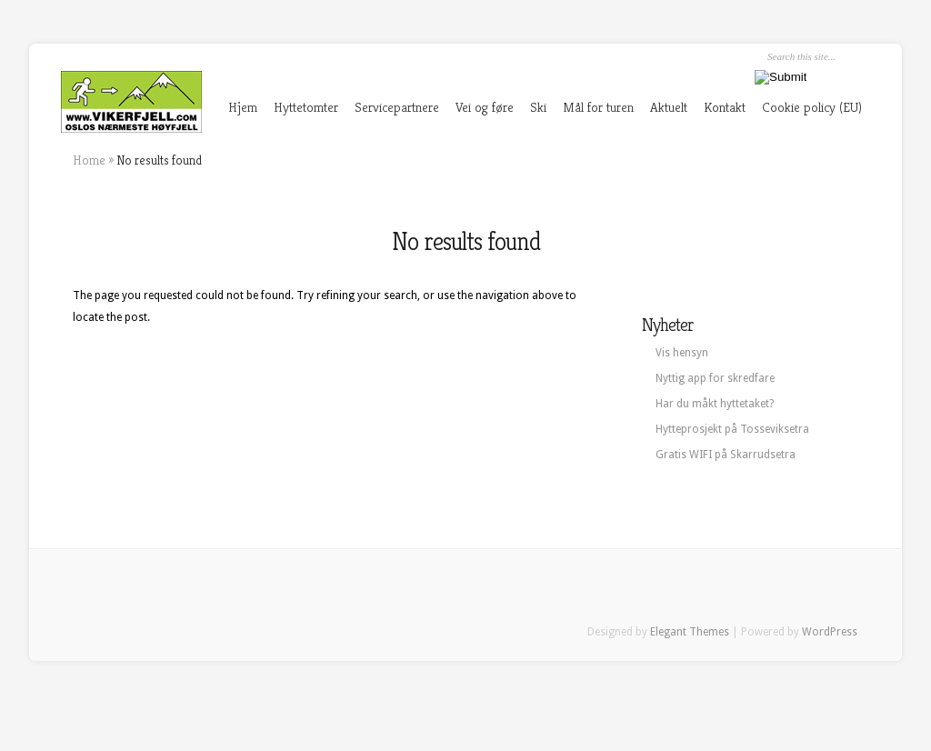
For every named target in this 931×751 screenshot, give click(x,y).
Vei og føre (484, 106)
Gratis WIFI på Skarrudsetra (726, 454)
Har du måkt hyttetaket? (715, 403)
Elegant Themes (689, 632)
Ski (538, 106)
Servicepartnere (397, 106)
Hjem (242, 106)
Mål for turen (598, 106)
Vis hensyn (682, 352)
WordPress (829, 632)
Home (89, 160)
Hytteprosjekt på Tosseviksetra (732, 429)
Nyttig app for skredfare (715, 378)
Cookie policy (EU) (812, 106)
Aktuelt (668, 106)
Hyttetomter (306, 106)
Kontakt (725, 106)
